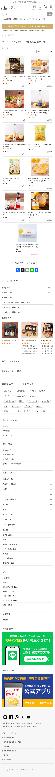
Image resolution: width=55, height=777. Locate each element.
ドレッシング (8, 515)
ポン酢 (17, 411)
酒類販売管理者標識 (9, 751)
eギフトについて (9, 596)
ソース (35, 411)
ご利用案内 (7, 578)
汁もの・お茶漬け (9, 499)
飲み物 (5, 530)
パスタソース (8, 520)
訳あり (21, 401)
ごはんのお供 (20, 396)
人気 (5, 406)
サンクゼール (24, 19)
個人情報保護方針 (8, 737)
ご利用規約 (6, 746)
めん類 (5, 504)
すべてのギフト (8, 450)
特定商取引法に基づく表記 (11, 742)
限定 (44, 411)
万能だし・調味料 (9, 484)
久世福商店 (7, 19)
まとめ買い (45, 401)
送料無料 (42, 391)
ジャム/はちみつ (9, 525)
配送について (7, 582)
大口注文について (9, 591)
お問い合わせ (7, 605)
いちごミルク (34, 396)
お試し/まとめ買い (10, 544)
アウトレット (47, 19)
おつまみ (39, 406)
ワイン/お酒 (7, 535)
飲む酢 (26, 411)
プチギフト (8, 396)
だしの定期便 (8, 558)
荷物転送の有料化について (12, 587)
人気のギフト (7, 426)
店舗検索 (6, 620)
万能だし (7, 411)
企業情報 (5, 755)
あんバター (15, 406)
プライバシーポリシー (10, 733)
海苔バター (27, 406)
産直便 (15, 19)
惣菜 (4, 509)
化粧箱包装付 (20, 391)
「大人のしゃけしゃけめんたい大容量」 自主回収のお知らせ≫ (23, 31)
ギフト (32, 19)
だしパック (8, 391)
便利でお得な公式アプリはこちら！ (27, 2)
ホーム (4, 35)
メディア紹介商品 (9, 549)
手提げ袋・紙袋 (8, 563)
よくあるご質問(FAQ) (10, 600)
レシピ (38, 19)
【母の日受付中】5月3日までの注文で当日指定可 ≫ (27, 26)
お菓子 (5, 489)
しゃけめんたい (9, 401)
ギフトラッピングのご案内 (12, 464)
